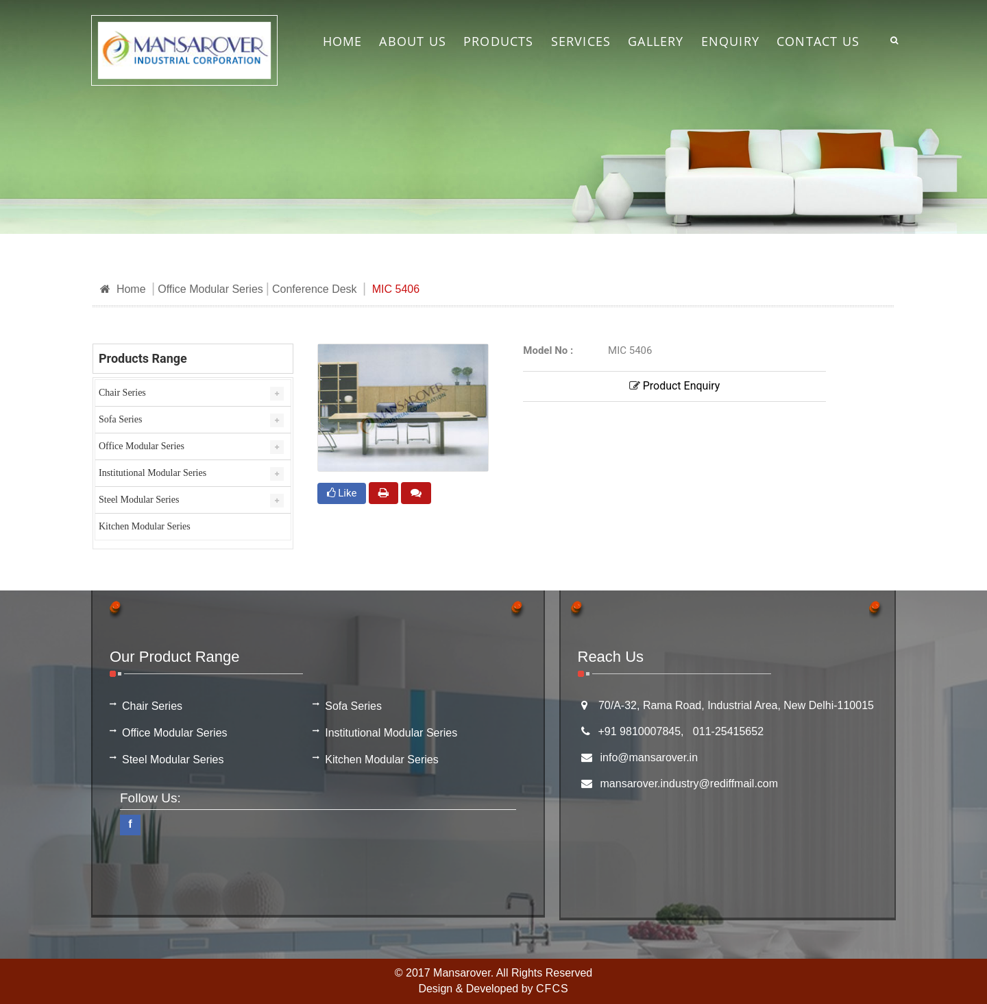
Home (123, 289)
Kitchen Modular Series (145, 526)
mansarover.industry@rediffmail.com (689, 783)
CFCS (552, 988)
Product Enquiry (674, 385)
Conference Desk (314, 289)
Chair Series (122, 392)
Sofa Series (120, 419)
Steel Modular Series (139, 499)
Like (342, 493)
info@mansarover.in (649, 757)
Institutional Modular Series (152, 473)
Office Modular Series (210, 289)
